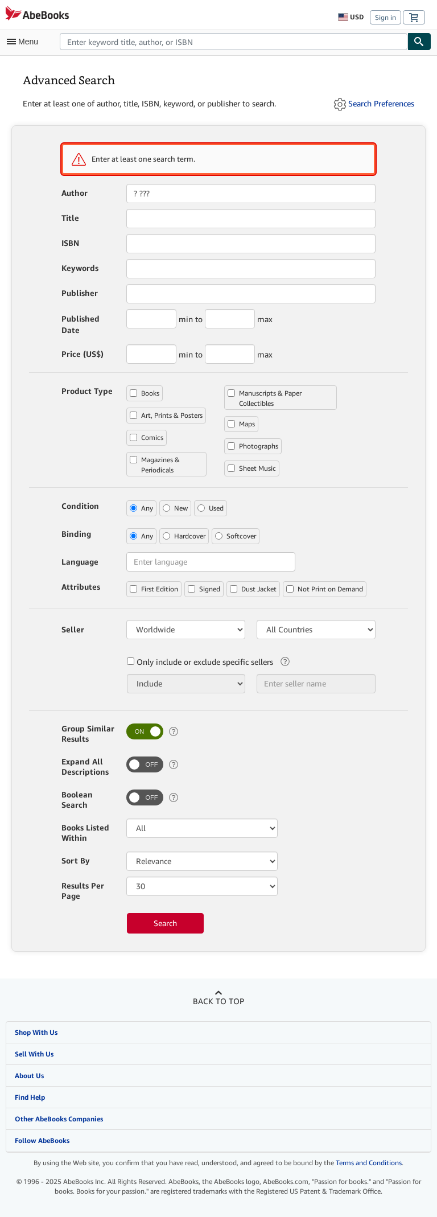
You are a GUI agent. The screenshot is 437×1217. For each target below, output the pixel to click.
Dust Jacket (253, 589)
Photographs (253, 446)
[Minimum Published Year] (151, 318)
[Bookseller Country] (316, 629)
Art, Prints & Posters (166, 415)
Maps (241, 424)
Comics (146, 437)
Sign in (385, 17)
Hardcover (184, 536)
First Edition (154, 589)
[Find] (419, 41)
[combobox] (233, 41)
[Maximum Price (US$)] (230, 354)
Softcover (235, 536)
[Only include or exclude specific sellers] (186, 683)
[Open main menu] (25, 41)
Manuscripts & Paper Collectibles (265, 398)
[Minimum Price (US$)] (151, 354)
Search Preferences (381, 103)
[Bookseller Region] (185, 629)
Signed (204, 589)
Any (141, 508)
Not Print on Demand (324, 589)
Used (210, 508)
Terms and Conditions (369, 1162)
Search (165, 923)
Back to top (218, 1001)
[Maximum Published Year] (230, 318)
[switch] (144, 731)
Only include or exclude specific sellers (200, 662)
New (175, 508)
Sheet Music (252, 468)
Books (144, 393)
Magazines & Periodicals (155, 464)
